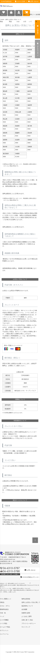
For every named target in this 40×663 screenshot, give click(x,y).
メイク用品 (3, 623)
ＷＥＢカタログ (37, 49)
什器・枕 (3, 613)
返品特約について (27, 606)
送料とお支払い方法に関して (31, 602)
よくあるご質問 (26, 616)
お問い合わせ (33, 1)
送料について (32, 16)
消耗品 (2, 602)
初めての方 (25, 16)
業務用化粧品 (4, 609)
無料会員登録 (26, 599)
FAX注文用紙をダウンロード (30, 578)
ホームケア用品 (5, 627)
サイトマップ (26, 627)
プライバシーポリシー (29, 623)
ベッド (2, 616)
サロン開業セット (5, 599)
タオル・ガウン (5, 606)
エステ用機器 (4, 620)
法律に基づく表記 (27, 620)
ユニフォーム (4, 634)
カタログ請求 (20, 1)
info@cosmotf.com (9, 559)
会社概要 (24, 609)
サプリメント (4, 630)
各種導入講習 (26, 613)
